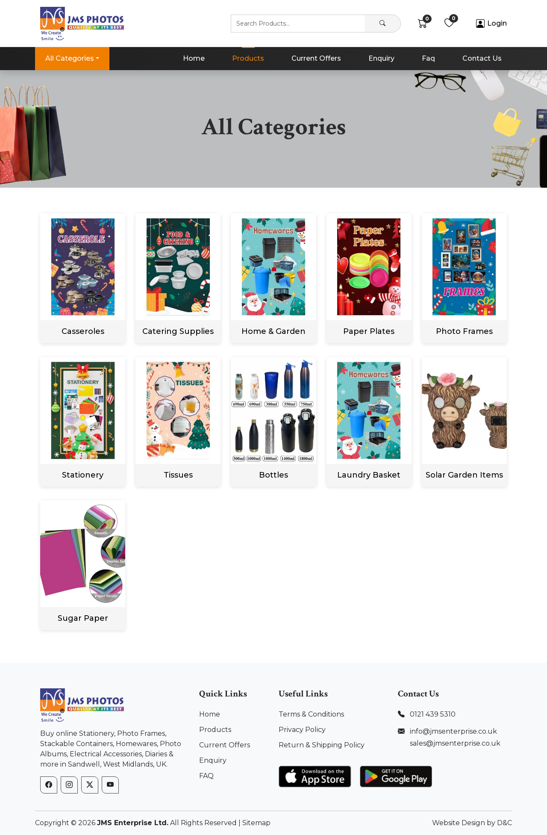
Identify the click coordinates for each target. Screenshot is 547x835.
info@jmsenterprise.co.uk (453, 731)
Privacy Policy (302, 730)
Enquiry (381, 58)
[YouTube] (110, 785)
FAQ (206, 776)
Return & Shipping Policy (322, 745)
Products (248, 58)
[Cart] (422, 24)
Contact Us (482, 58)
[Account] (491, 23)
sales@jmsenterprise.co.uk (455, 743)
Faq (428, 58)
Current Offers (316, 58)
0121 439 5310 (433, 714)
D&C (504, 823)
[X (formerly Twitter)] (89, 785)
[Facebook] (48, 785)
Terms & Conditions (311, 714)
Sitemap (256, 823)
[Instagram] (69, 785)
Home (194, 58)
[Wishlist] (449, 24)
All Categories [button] (69, 58)
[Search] (383, 23)
